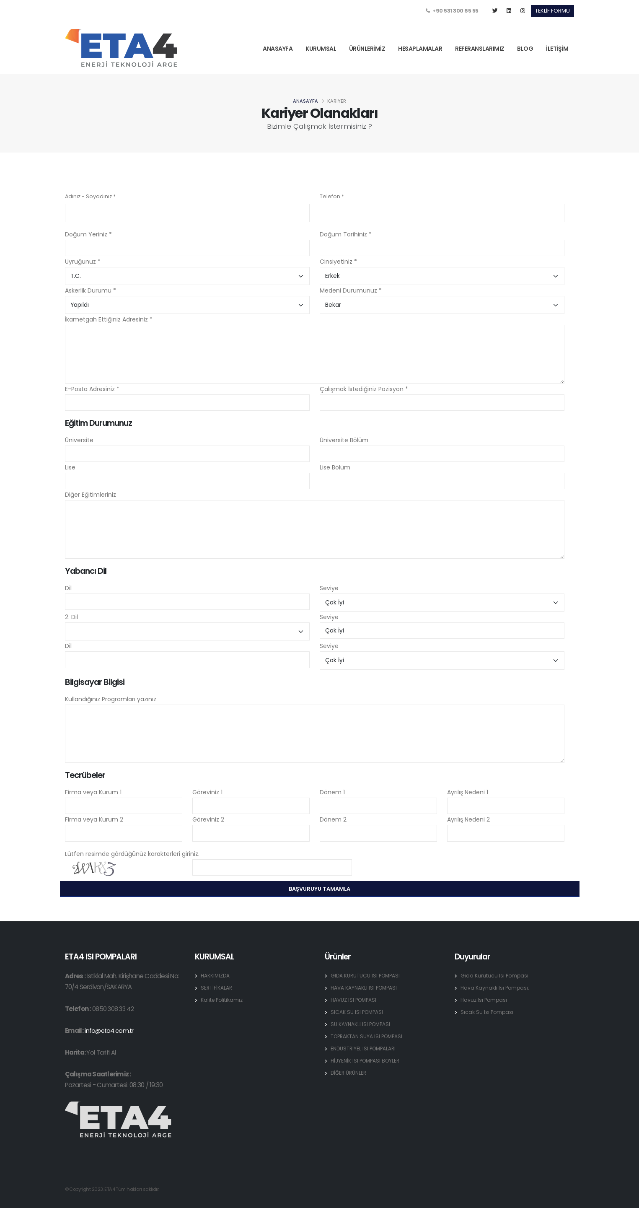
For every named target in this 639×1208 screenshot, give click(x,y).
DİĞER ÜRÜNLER (350, 1072)
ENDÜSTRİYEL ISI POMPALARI (365, 1048)
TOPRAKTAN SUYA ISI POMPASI (368, 1036)
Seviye (329, 588)
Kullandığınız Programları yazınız (110, 699)
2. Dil (71, 617)
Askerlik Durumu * (90, 290)
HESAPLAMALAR (420, 48)
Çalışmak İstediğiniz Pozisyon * (364, 389)
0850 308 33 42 (113, 1008)
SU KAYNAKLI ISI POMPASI (362, 1024)
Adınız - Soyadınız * (90, 196)
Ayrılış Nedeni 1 (467, 792)
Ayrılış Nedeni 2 (468, 819)
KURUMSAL (320, 48)
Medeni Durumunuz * (351, 290)
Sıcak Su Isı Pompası (487, 1012)
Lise (70, 467)
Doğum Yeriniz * (88, 234)
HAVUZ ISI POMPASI (355, 999)
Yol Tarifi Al (100, 1052)
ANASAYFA (277, 48)
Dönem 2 (333, 819)
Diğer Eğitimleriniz (90, 494)
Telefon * (332, 196)
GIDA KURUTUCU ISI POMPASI (367, 975)
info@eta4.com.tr (110, 1030)
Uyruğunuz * (83, 261)
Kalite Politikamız (222, 999)
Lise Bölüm (335, 467)
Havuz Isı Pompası (484, 999)
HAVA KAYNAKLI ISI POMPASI (365, 987)
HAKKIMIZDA (216, 975)
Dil (68, 588)
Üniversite (79, 440)
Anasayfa (305, 101)
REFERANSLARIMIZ (479, 48)
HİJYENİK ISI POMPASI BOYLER (367, 1060)
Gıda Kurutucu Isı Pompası (495, 975)
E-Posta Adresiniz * (92, 389)
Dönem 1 (332, 792)
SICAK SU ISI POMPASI (358, 1012)
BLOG (525, 48)
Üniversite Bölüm (344, 440)
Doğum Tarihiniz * (346, 234)
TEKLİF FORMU (552, 10)
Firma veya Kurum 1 (93, 792)
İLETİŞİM (557, 48)
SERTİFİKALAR (217, 987)
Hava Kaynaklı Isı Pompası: (495, 987)
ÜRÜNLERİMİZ (367, 48)
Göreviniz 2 (208, 819)
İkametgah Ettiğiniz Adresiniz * (109, 319)
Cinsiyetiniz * (338, 261)
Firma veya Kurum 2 (94, 819)
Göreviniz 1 (207, 792)
